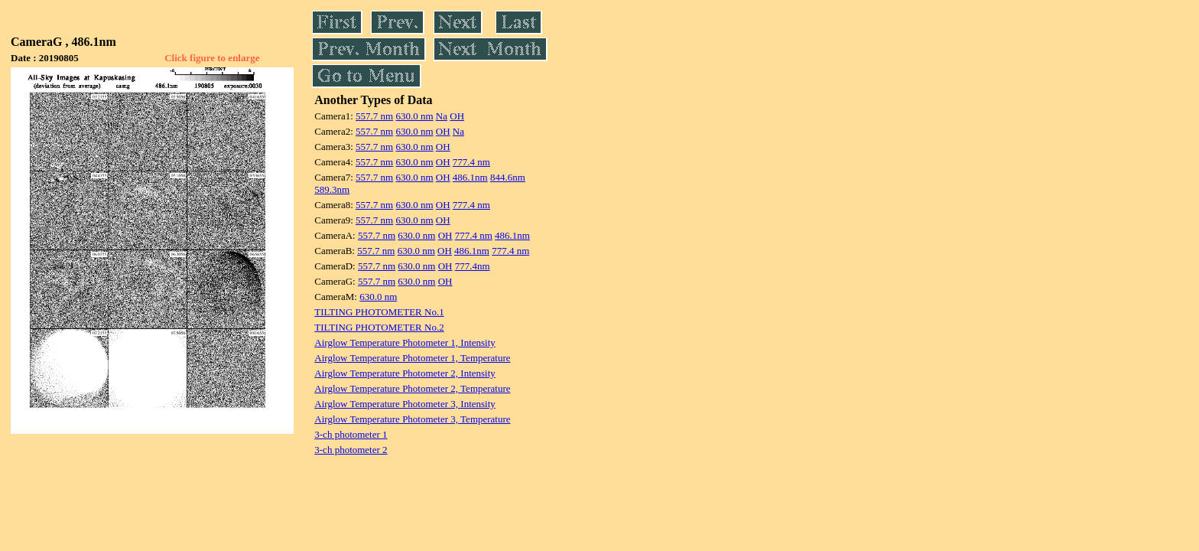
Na (441, 116)
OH (457, 116)
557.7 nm (374, 116)
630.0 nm (414, 116)
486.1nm (470, 177)
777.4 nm (471, 162)
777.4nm (472, 266)
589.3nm (331, 189)
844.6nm (507, 177)
